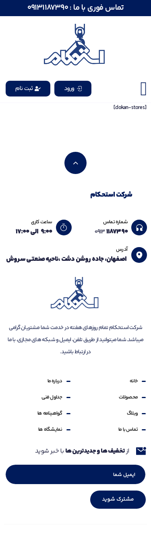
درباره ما (55, 381)
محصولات (128, 397)
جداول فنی (51, 397)
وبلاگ (132, 413)
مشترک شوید (118, 499)
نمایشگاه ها (50, 430)
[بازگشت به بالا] (75, 163)
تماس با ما (128, 430)
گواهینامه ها (49, 413)
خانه (134, 381)
